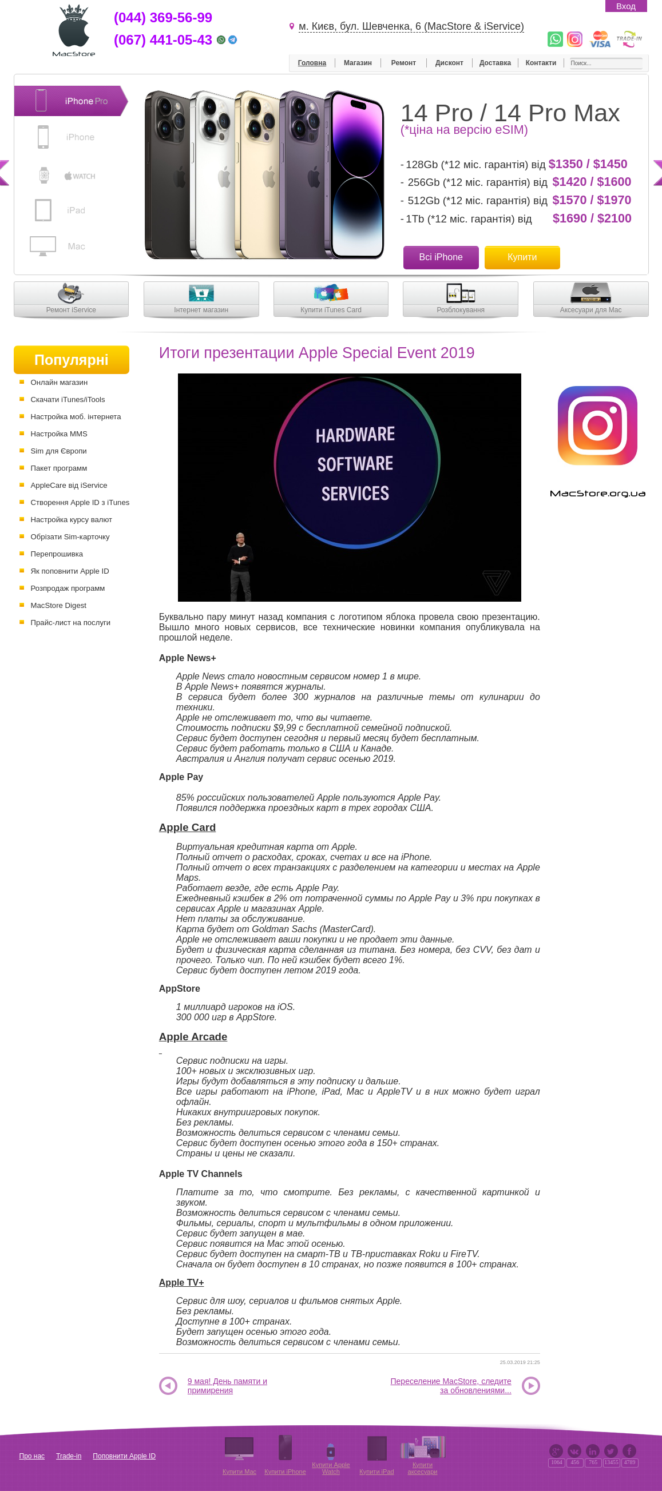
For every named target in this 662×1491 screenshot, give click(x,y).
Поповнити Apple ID (124, 1456)
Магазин (358, 63)
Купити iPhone (285, 1471)
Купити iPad (376, 1471)
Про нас (32, 1456)
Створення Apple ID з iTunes (80, 502)
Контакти (541, 63)
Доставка (495, 63)
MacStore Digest (58, 605)
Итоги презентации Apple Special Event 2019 (317, 352)
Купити (522, 257)
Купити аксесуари (423, 1468)
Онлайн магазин (59, 382)
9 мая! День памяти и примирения (227, 1386)
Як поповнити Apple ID (70, 571)
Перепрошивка (57, 554)
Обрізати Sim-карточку (70, 536)
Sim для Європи (59, 451)
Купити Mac (239, 1471)
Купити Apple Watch (331, 1468)
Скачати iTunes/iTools (68, 399)
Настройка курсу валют (72, 519)
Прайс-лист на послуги (71, 622)
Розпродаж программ (68, 588)
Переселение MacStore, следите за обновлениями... (451, 1386)
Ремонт (403, 63)
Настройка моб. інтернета (76, 416)
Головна (312, 63)
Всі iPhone (441, 257)
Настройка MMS (59, 434)
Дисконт (449, 63)
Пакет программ (59, 468)
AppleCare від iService (69, 485)
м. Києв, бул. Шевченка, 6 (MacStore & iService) (411, 26)
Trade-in (68, 1456)
